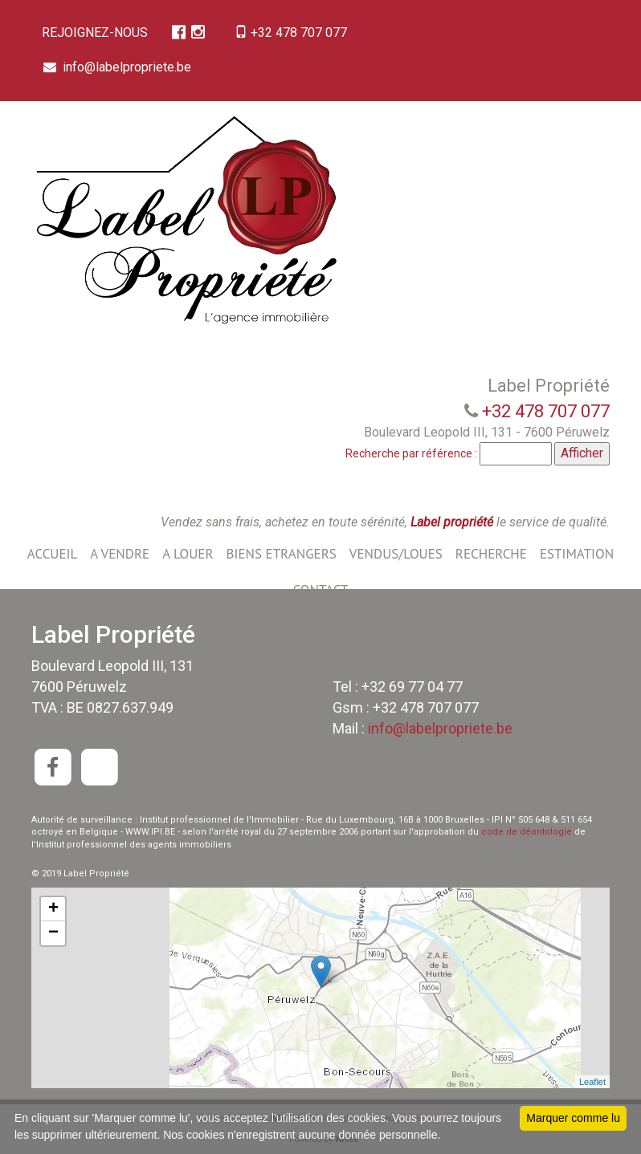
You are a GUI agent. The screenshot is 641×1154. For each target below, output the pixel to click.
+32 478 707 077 (296, 32)
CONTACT (321, 590)
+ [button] (53, 909)
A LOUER (187, 554)
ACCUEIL (52, 554)
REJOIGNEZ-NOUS (96, 32)
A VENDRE (119, 554)
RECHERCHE (491, 554)
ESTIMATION (577, 554)
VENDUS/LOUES (396, 554)
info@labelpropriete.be (119, 67)
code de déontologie (526, 832)
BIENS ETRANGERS (282, 554)
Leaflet (592, 1082)
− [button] (53, 933)
